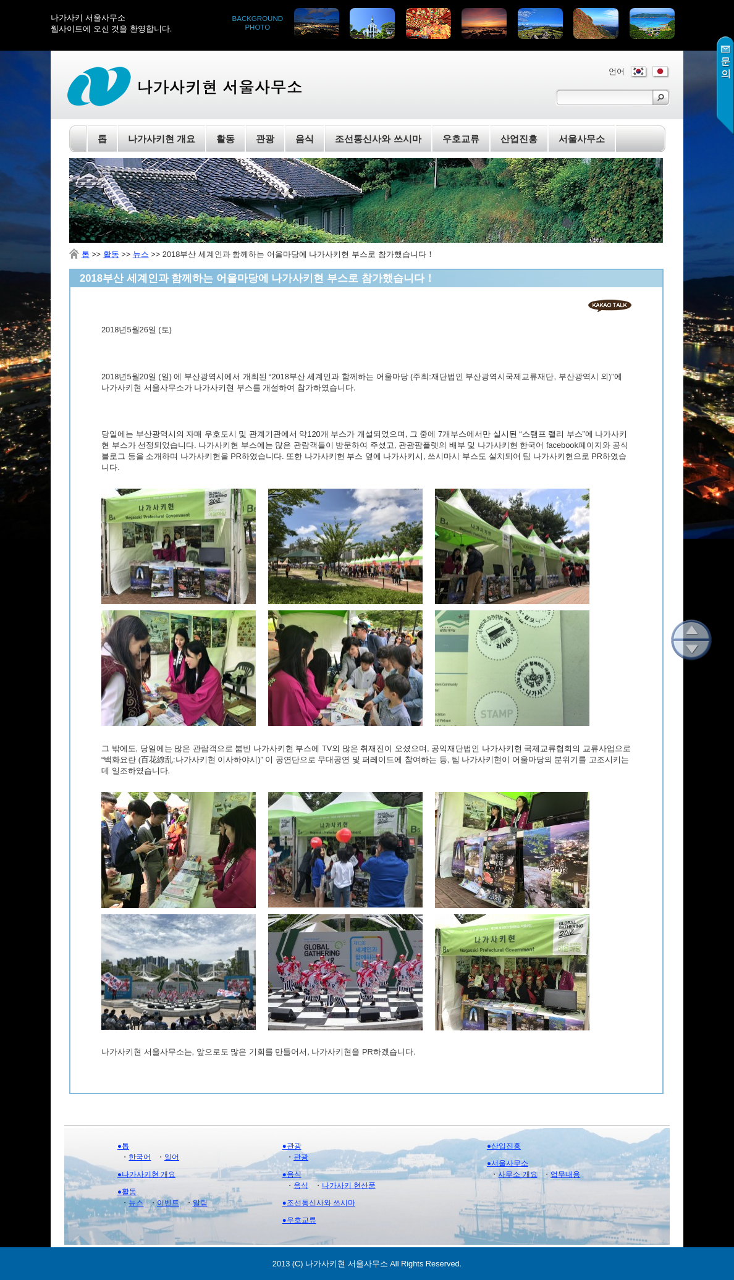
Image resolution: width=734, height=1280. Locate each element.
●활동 (127, 1191)
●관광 (292, 1146)
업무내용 (565, 1174)
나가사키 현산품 (349, 1185)
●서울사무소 (507, 1163)
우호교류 (460, 138)
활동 (111, 254)
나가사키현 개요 (161, 138)
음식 (300, 1185)
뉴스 (141, 254)
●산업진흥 (504, 1146)
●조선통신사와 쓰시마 (318, 1202)
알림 (200, 1202)
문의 (725, 85)
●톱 (123, 1146)
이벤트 (168, 1202)
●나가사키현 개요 (146, 1174)
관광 (300, 1157)
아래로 (691, 650)
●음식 (292, 1174)
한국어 (140, 1157)
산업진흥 (519, 138)
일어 (171, 1157)
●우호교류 (299, 1220)
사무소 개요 (517, 1174)
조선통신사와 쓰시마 (378, 138)
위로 (691, 630)
